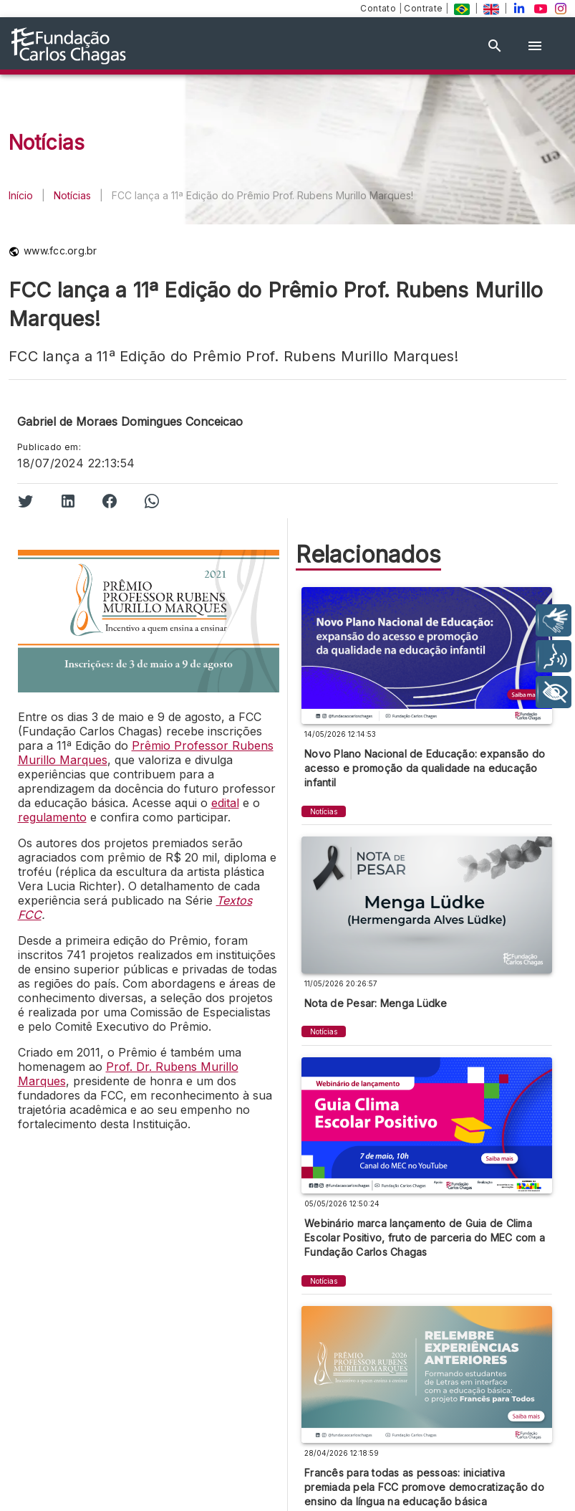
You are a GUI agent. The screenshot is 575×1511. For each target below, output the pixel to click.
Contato (379, 8)
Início (21, 195)
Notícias (72, 195)
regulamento (52, 817)
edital (225, 803)
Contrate (424, 8)
